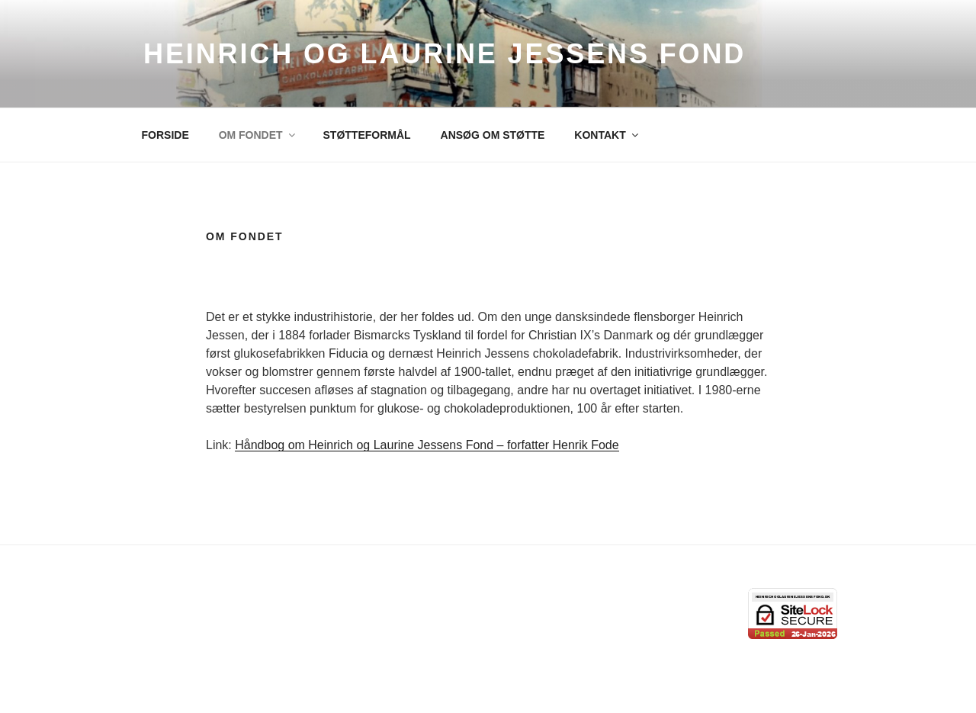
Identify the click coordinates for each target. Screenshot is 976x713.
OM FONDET (258, 135)
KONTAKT (607, 135)
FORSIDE (165, 135)
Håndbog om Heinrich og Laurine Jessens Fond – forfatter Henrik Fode (426, 444)
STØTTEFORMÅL (367, 135)
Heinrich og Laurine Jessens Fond (444, 53)
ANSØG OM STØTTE (493, 135)
